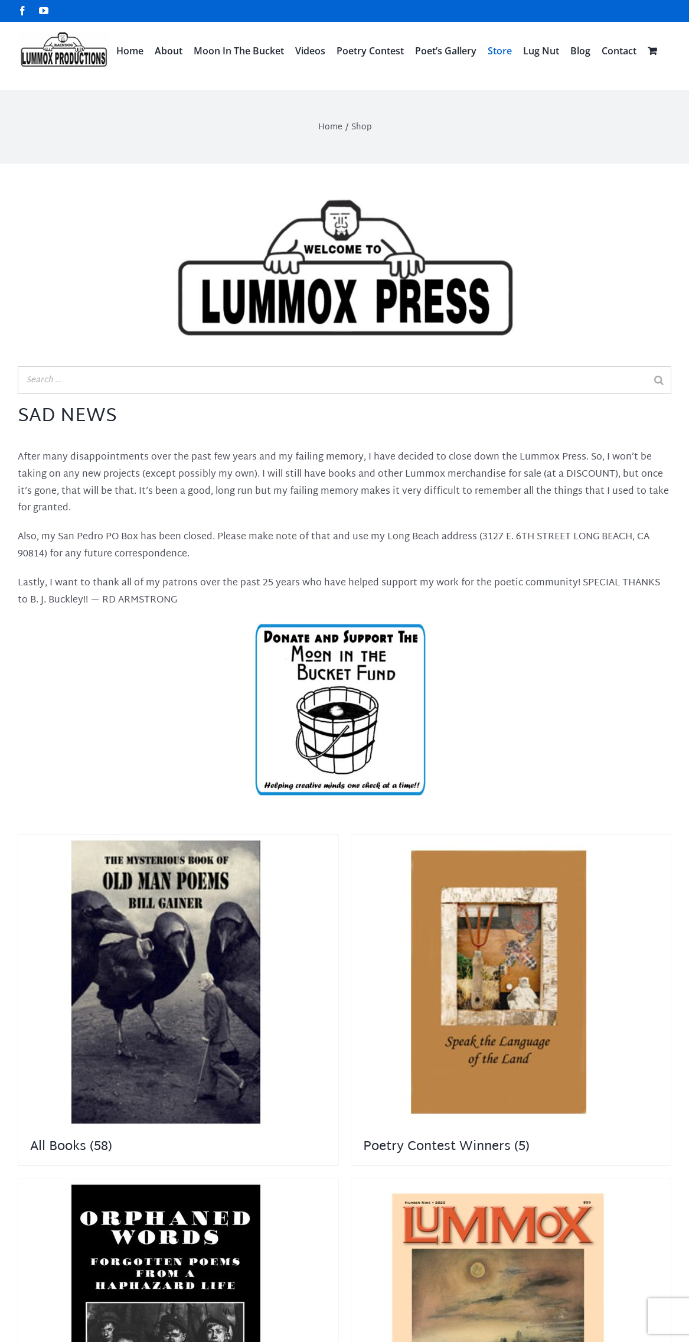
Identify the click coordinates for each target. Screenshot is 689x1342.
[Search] (659, 380)
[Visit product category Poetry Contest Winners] (511, 1000)
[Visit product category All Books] (178, 1000)
